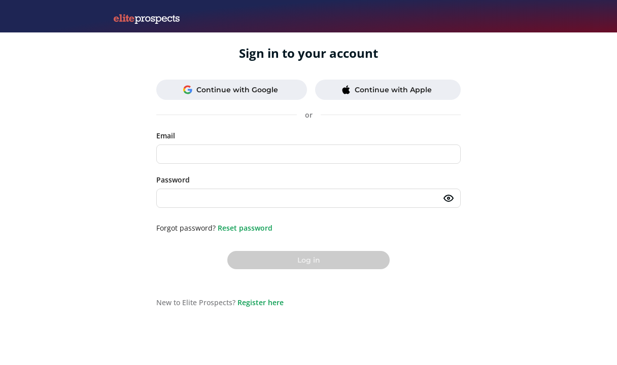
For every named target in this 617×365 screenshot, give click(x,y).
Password (173, 180)
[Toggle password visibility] (448, 198)
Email (165, 135)
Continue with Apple (386, 89)
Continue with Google (230, 89)
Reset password (245, 228)
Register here (260, 302)
